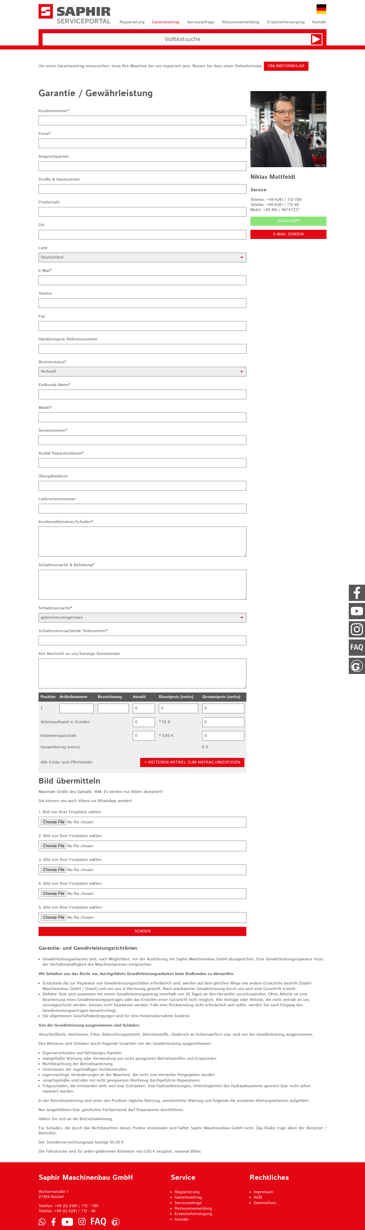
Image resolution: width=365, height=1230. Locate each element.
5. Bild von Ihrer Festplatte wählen (70, 907)
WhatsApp (289, 221)
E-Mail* (45, 270)
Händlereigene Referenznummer (68, 339)
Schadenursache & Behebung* (66, 565)
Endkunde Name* (54, 385)
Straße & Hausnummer (59, 179)
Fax (42, 316)
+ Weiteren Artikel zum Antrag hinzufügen (192, 762)
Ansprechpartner (54, 156)
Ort (42, 225)
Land (43, 248)
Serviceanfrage (200, 22)
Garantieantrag (165, 22)
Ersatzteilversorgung (286, 22)
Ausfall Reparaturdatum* (61, 453)
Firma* (44, 133)
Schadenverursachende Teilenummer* (73, 631)
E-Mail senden (288, 234)
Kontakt (319, 22)
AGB (258, 1197)
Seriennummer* (53, 430)
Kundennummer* (54, 111)
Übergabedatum (53, 476)
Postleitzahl (49, 202)
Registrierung (132, 22)
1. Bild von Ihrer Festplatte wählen (70, 812)
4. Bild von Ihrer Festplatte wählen (70, 883)
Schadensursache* (55, 608)
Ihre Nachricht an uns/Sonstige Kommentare (79, 653)
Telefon (45, 293)
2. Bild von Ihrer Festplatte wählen (70, 836)
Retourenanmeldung (240, 22)
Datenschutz (265, 1203)
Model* (45, 407)
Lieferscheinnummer (57, 499)
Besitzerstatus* (52, 362)
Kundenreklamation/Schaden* (66, 522)
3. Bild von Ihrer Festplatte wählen (70, 859)
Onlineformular (286, 66)
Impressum (263, 1192)
